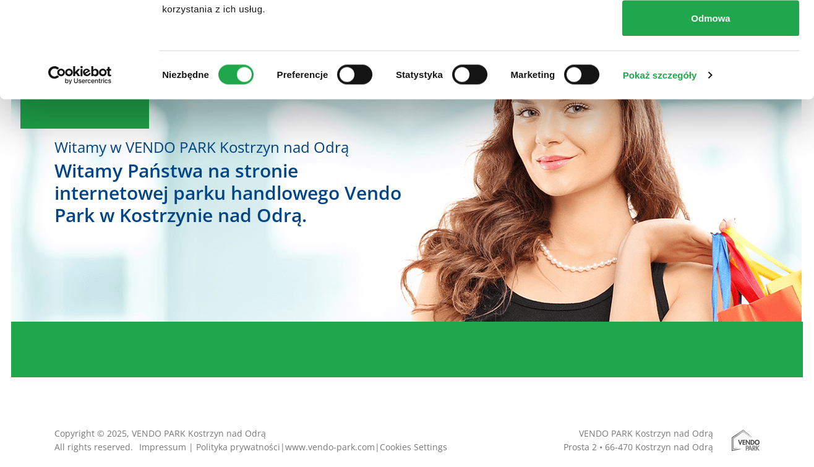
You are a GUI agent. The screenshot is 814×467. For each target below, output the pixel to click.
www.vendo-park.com (330, 447)
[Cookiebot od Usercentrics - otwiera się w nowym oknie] (80, 170)
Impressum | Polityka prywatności (209, 447)
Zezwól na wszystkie (711, 32)
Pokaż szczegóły (660, 170)
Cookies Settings (413, 447)
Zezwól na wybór (711, 73)
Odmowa (710, 113)
